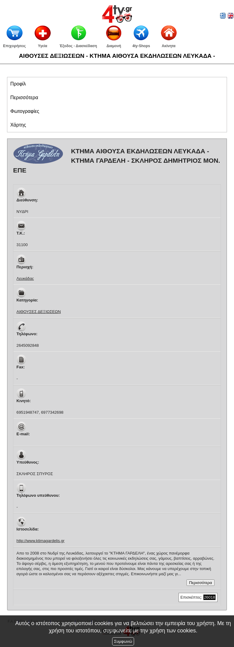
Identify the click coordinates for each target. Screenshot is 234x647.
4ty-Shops (141, 46)
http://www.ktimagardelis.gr (40, 540)
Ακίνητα (169, 46)
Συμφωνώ (123, 641)
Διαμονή (113, 46)
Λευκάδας (25, 278)
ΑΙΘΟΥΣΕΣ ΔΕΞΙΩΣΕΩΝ (38, 311)
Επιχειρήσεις (14, 46)
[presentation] (18, 84)
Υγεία (42, 46)
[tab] (117, 84)
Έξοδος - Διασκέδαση (78, 46)
